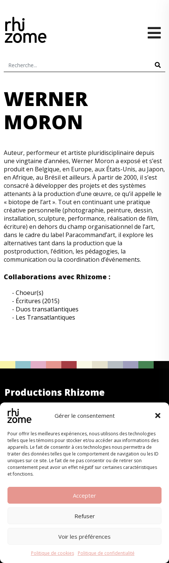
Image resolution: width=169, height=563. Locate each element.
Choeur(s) (29, 293)
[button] (158, 415)
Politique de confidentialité (106, 553)
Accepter (84, 495)
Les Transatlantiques (45, 317)
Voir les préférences (84, 536)
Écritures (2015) (37, 301)
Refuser (84, 516)
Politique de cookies (52, 553)
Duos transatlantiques (47, 309)
